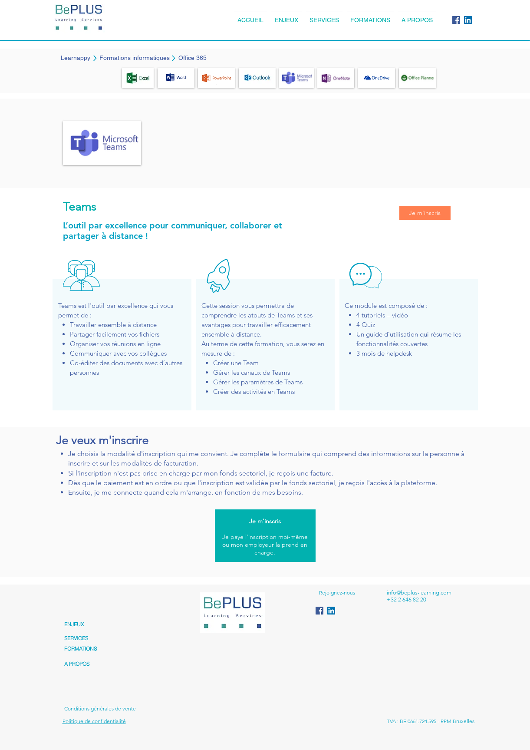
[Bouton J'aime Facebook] (336, 704)
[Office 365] (192, 58)
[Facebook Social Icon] (456, 20)
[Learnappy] (75, 58)
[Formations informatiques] (134, 58)
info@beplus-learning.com (419, 592)
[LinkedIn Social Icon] (468, 20)
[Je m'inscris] (425, 213)
